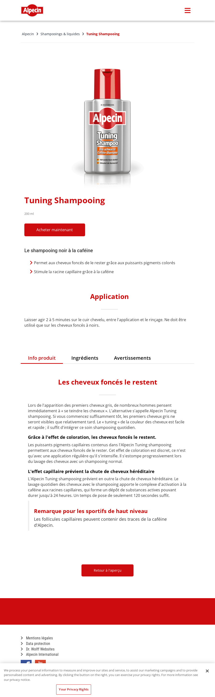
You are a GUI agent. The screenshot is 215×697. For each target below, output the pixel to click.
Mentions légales (37, 638)
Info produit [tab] (42, 358)
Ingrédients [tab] (84, 358)
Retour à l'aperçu (107, 570)
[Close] (207, 671)
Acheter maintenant (57, 229)
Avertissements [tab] (132, 358)
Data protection (35, 643)
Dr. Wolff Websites (37, 649)
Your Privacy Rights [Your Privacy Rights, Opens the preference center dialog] (73, 689)
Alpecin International (40, 654)
